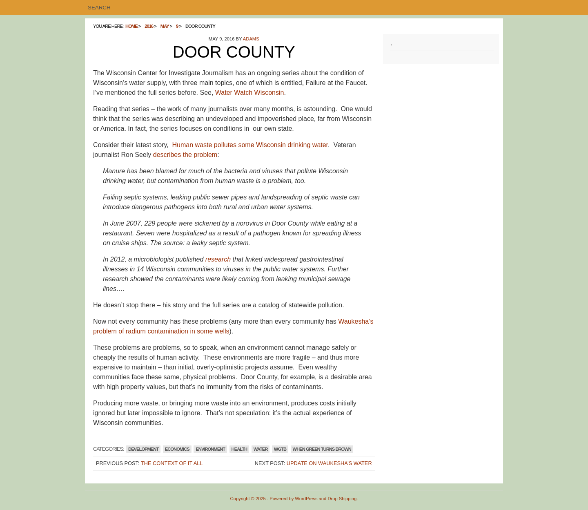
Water (261, 449)
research (218, 259)
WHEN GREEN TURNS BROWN (322, 449)
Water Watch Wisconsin (249, 92)
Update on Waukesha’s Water (329, 463)
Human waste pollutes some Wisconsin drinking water (250, 144)
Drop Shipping (341, 498)
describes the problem (185, 154)
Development (143, 449)
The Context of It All (172, 463)
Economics (177, 449)
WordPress (306, 498)
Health (239, 449)
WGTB (280, 449)
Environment (210, 449)
